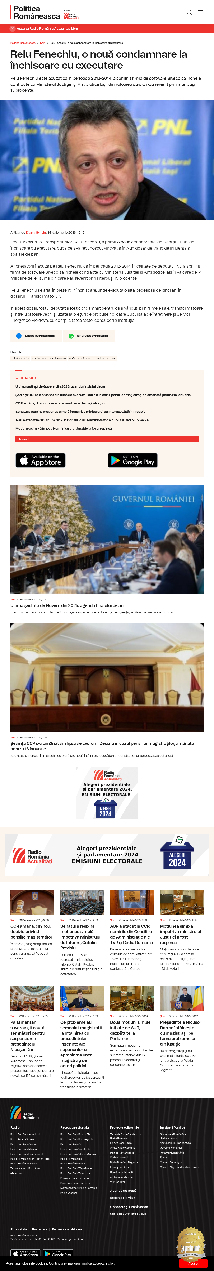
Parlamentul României (172, 1152)
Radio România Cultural (23, 1144)
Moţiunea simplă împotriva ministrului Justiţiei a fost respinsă (107, 428)
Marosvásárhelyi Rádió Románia (78, 1188)
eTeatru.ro (16, 1173)
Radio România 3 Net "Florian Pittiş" (30, 1159)
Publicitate (18, 1229)
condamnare (57, 358)
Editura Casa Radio (121, 1143)
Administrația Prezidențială (175, 1143)
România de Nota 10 (121, 1172)
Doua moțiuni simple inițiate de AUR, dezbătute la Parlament (132, 1024)
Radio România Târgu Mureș (76, 1168)
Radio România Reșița (73, 1163)
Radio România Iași (71, 1159)
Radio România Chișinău (24, 1163)
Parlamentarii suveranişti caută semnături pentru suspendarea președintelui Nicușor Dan (32, 1029)
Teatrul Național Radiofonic (25, 1168)
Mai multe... (26, 439)
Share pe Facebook (40, 335)
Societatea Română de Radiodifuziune (173, 1136)
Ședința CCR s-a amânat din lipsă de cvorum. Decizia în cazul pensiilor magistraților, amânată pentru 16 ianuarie (107, 395)
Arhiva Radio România (122, 1147)
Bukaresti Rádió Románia (74, 1178)
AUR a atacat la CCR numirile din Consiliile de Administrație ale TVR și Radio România (107, 420)
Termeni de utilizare (67, 1229)
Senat (163, 1157)
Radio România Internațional (26, 1154)
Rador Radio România (122, 1197)
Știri (42, 43)
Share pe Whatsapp (92, 335)
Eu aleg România (119, 1167)
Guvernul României (171, 1147)
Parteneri (39, 1229)
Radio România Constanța (75, 1149)
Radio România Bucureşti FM (76, 1139)
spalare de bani (105, 358)
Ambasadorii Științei (121, 1177)
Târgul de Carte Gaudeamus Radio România (126, 1136)
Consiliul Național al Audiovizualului (179, 1167)
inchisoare (39, 358)
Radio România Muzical (23, 1149)
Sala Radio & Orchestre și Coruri (128, 1214)
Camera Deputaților (171, 1162)
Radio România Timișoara (75, 1173)
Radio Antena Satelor (22, 1139)
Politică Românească (122, 1152)
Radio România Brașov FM (75, 1134)
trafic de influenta (80, 358)
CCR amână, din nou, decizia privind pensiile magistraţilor (107, 403)
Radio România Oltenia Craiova (78, 1154)
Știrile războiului (119, 1157)
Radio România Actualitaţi (25, 1134)
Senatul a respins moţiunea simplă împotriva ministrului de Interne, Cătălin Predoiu (107, 412)
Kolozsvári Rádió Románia (75, 1183)
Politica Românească (23, 43)
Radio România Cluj (71, 1144)
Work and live (117, 1182)
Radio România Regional (124, 1162)
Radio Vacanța (68, 1193)
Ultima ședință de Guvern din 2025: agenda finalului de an (107, 386)
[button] (116, 1264)
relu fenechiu (20, 358)
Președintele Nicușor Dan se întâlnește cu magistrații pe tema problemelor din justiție (182, 1027)
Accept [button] (193, 1263)
